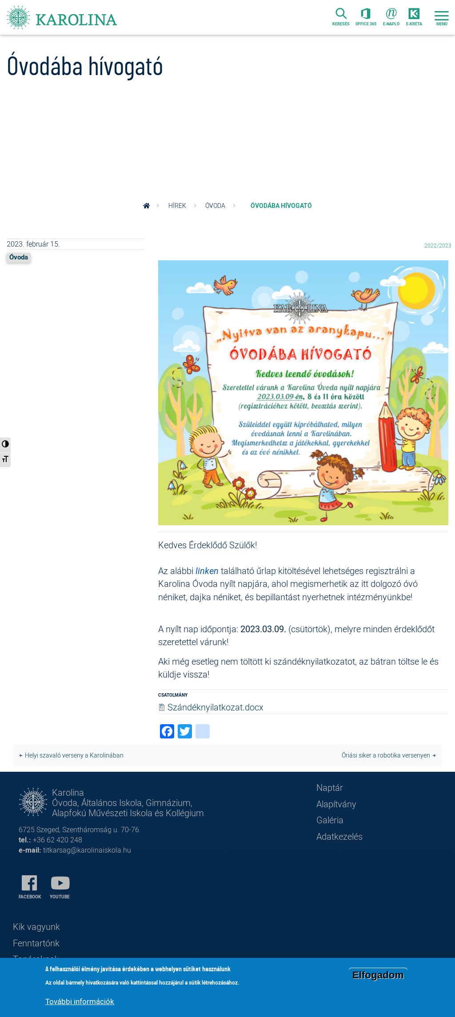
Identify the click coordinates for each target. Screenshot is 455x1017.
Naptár (329, 788)
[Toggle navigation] (441, 17)
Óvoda (215, 206)
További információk (79, 1002)
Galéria (329, 820)
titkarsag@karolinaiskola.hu (87, 850)
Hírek (177, 206)
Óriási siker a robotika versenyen (386, 755)
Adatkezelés (339, 836)
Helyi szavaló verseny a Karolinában (74, 755)
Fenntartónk (36, 943)
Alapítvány (336, 804)
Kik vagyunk (36, 927)
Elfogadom (378, 976)
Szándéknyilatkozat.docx (215, 707)
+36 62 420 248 (57, 840)
